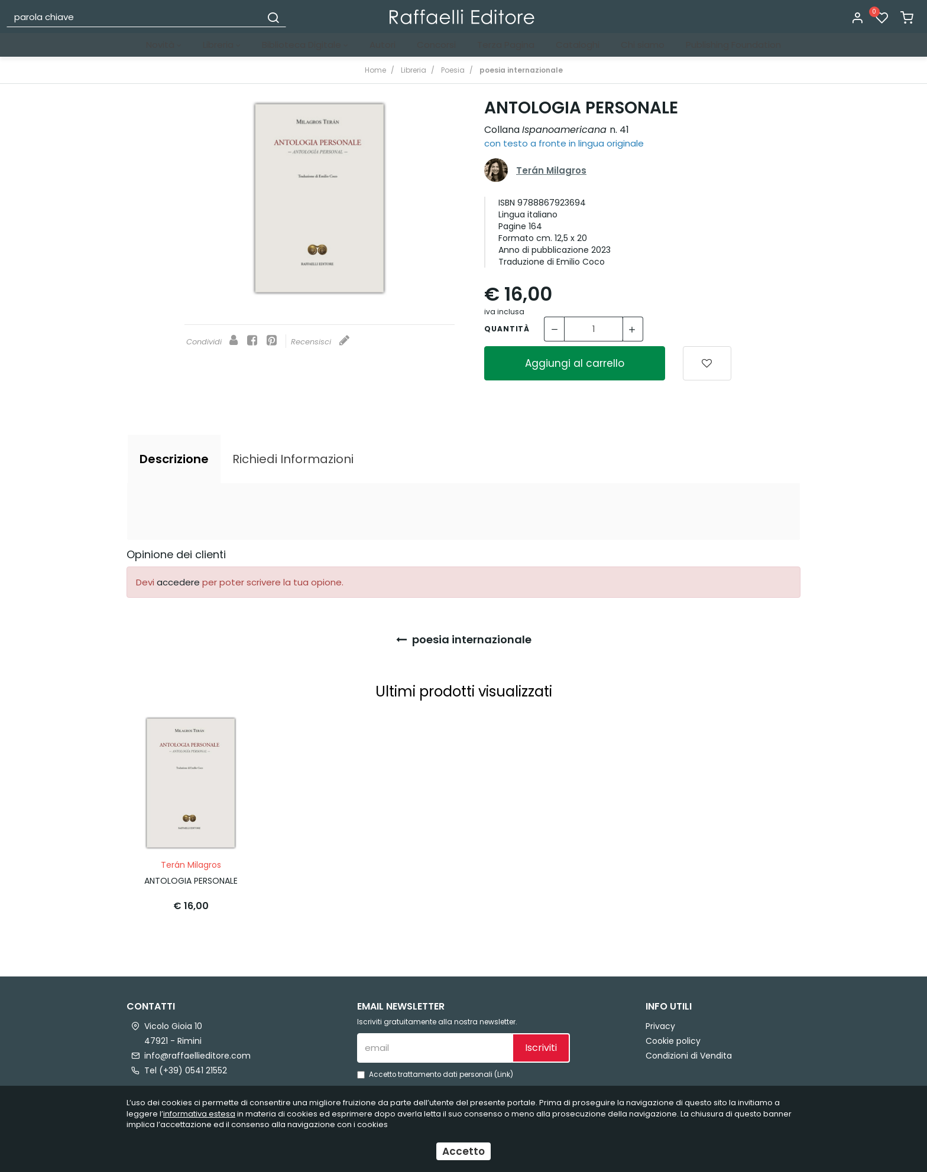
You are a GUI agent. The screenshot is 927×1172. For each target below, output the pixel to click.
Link (503, 1071)
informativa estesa (199, 1113)
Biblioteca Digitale (305, 44)
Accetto (463, 1151)
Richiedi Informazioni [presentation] (293, 459)
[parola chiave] (134, 16)
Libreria (222, 44)
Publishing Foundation (733, 44)
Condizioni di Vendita (689, 1052)
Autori (382, 44)
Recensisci (320, 341)
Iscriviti (541, 1044)
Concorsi (436, 44)
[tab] (174, 459)
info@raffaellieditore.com (197, 1052)
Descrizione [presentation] (174, 459)
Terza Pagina (505, 44)
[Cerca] (273, 16)
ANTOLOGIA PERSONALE (191, 877)
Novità (163, 44)
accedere (178, 582)
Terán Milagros (551, 170)
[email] (434, 1044)
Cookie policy (673, 1037)
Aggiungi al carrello (574, 363)
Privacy (660, 1022)
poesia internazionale (463, 639)
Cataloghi (577, 44)
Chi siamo (643, 44)
